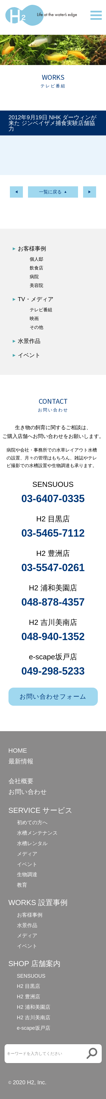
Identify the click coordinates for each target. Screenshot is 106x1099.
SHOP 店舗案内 (34, 963)
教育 (22, 885)
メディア (27, 854)
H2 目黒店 (28, 986)
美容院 (36, 285)
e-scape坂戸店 (33, 1028)
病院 (34, 276)
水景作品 (29, 341)
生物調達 (27, 874)
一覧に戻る (50, 191)
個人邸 (36, 259)
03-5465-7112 (53, 533)
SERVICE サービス (40, 810)
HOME (17, 750)
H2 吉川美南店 (33, 1017)
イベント (29, 355)
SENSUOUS (31, 976)
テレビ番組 (41, 309)
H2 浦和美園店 (33, 1007)
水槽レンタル (32, 843)
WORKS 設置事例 (38, 902)
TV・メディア (35, 299)
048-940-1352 (53, 636)
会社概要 (20, 781)
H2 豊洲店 (28, 996)
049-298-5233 (53, 671)
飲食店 (36, 267)
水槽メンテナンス (37, 833)
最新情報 (20, 761)
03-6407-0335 (53, 498)
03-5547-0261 (53, 567)
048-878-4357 (53, 602)
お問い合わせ (27, 791)
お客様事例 (32, 248)
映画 (34, 318)
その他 (36, 327)
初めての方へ (32, 822)
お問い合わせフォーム (53, 696)
